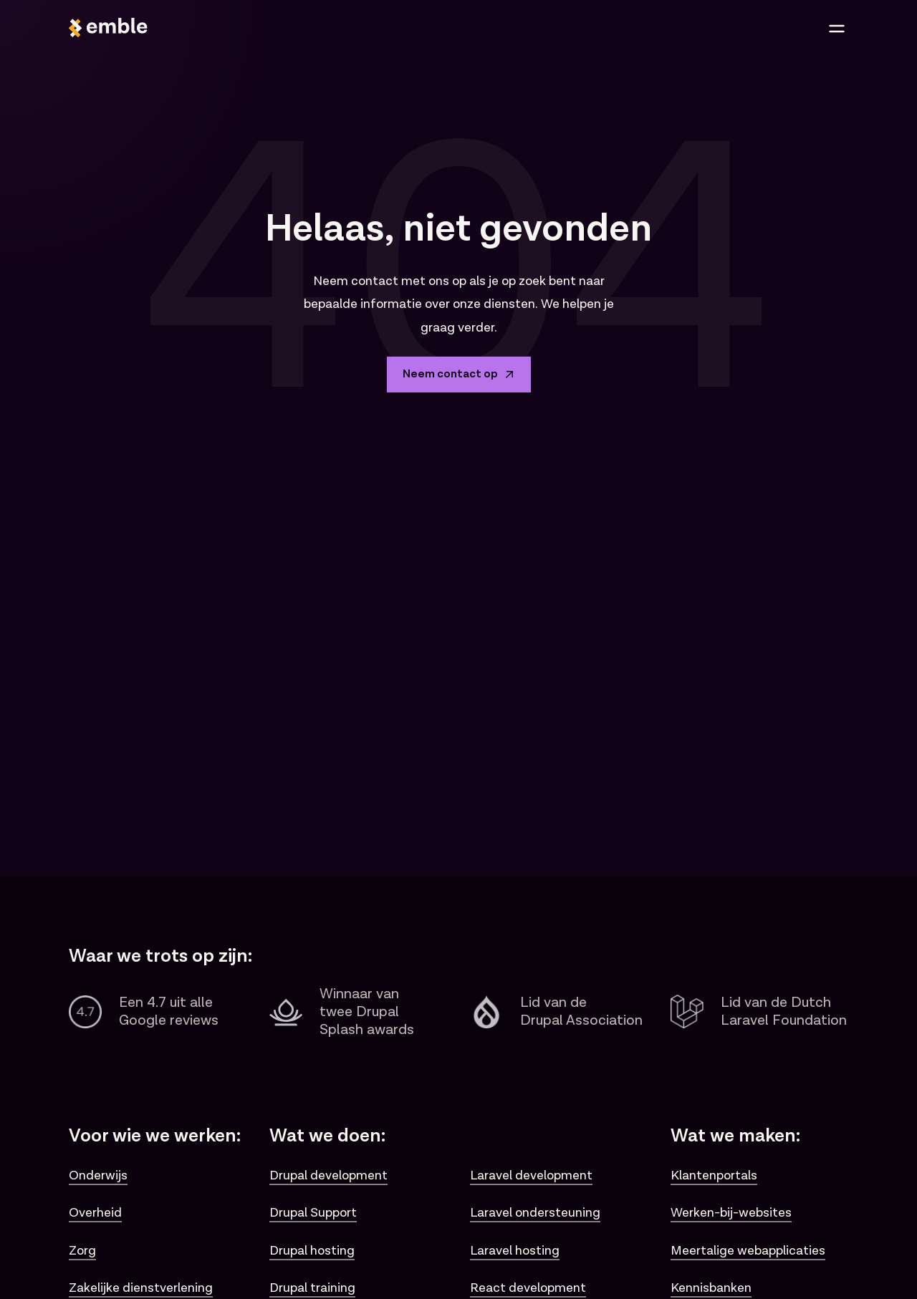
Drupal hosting (312, 1250)
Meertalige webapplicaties (748, 1250)
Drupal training (312, 1288)
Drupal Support (313, 1212)
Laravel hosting (515, 1250)
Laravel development (531, 1175)
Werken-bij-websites (731, 1212)
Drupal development (328, 1175)
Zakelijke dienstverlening (141, 1288)
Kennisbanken (711, 1288)
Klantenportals (714, 1175)
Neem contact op (459, 374)
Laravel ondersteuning (535, 1212)
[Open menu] (836, 28)
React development (528, 1288)
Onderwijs (98, 1175)
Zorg (82, 1250)
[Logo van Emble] (259, 28)
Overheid (95, 1212)
